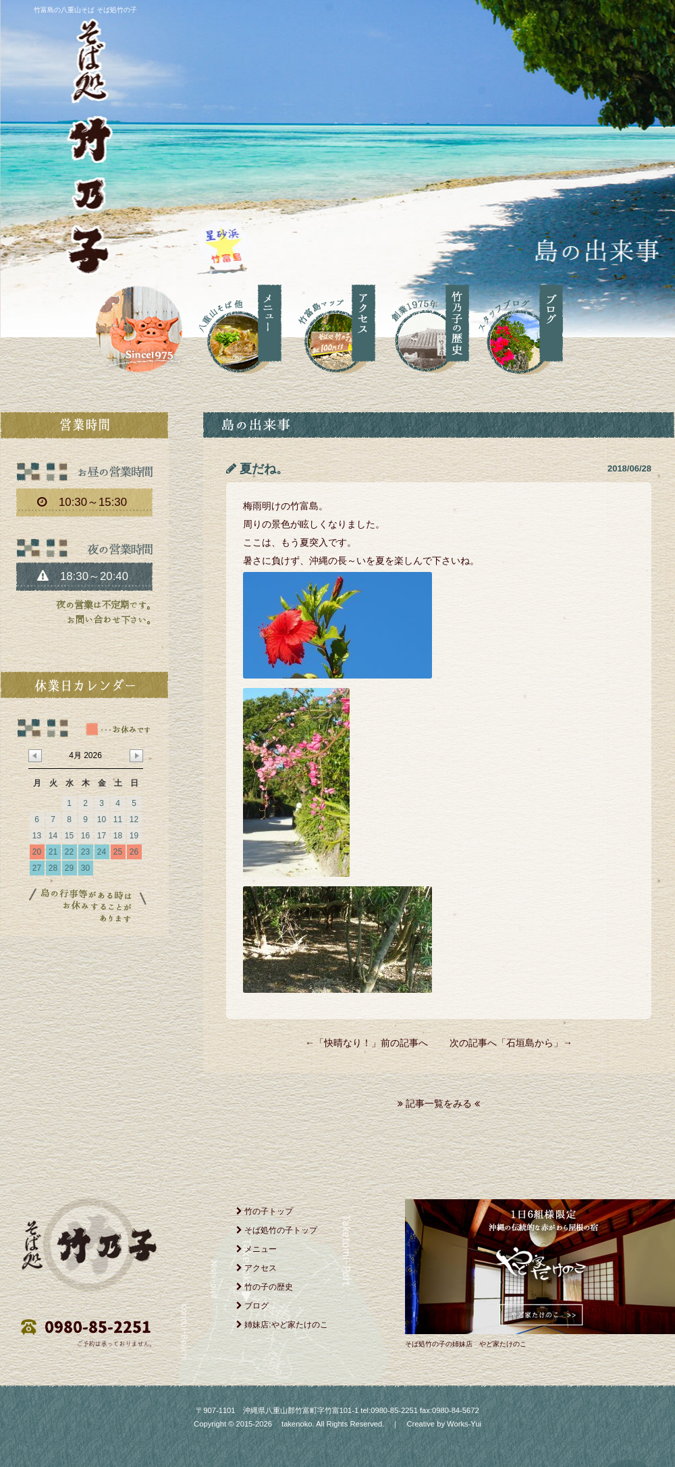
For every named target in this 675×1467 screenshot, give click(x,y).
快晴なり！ (347, 1042)
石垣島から (530, 1042)
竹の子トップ (264, 1211)
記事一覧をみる (439, 1103)
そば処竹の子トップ (276, 1230)
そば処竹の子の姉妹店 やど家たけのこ (465, 1344)
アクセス (256, 1268)
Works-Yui (464, 1424)
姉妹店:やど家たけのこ (282, 1324)
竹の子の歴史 (264, 1287)
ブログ (252, 1306)
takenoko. (297, 1424)
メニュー (256, 1249)
